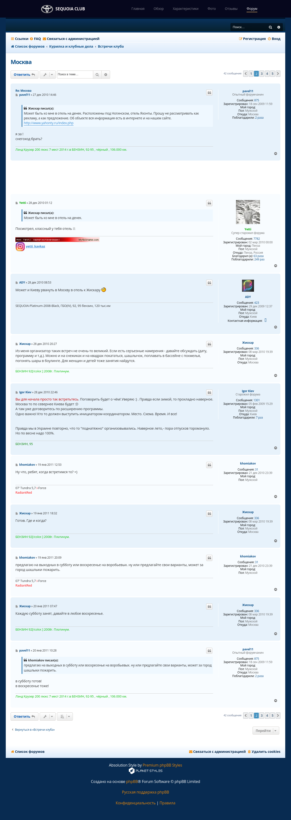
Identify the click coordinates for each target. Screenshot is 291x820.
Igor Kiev (248, 391)
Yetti (248, 229)
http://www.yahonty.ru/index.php (49, 123)
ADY (248, 297)
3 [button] (262, 73)
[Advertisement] (145, 177)
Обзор (159, 8)
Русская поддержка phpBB (145, 792)
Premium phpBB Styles (162, 765)
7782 (257, 238)
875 (256, 100)
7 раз (259, 417)
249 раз (259, 259)
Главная (137, 8)
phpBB (132, 781)
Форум (252, 8)
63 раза (259, 256)
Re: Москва (23, 90)
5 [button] (272, 73)
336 (256, 348)
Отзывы (231, 8)
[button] (245, 74)
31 (256, 469)
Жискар (248, 342)
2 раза (259, 117)
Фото (212, 8)
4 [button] (267, 73)
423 (256, 302)
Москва (21, 62)
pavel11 (247, 91)
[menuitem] (35, 39)
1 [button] (251, 73)
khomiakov (248, 463)
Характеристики (185, 8)
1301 (257, 400)
